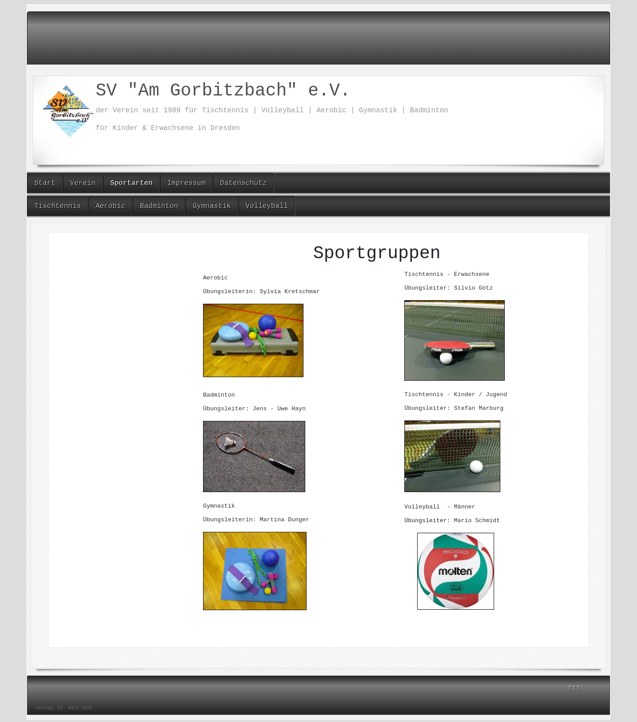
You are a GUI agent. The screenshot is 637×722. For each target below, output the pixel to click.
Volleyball (267, 206)
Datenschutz (243, 183)
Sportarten (131, 183)
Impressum (186, 183)
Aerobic (110, 206)
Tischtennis (57, 206)
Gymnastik (211, 206)
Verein (83, 183)
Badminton (159, 206)
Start (44, 183)
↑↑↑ (574, 688)
